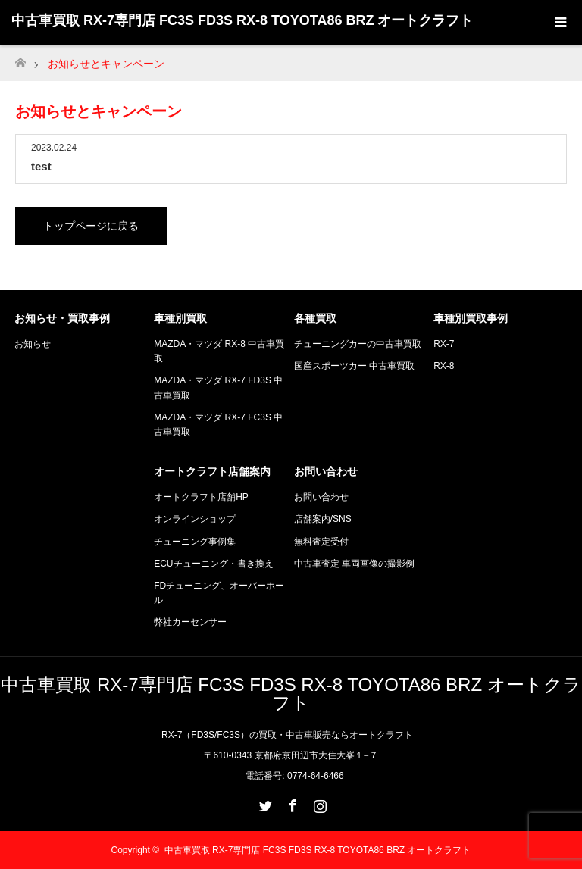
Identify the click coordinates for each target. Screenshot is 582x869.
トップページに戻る (91, 226)
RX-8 (443, 366)
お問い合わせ (321, 497)
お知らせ (32, 344)
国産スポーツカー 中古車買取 (354, 366)
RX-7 (443, 344)
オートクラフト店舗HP (201, 497)
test (41, 166)
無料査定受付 (321, 541)
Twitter (263, 803)
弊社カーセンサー (190, 622)
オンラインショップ (195, 519)
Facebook (291, 803)
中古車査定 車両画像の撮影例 (354, 563)
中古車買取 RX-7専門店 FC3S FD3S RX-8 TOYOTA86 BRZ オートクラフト (242, 20)
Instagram (318, 803)
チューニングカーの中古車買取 (357, 344)
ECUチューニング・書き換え (213, 563)
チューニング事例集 (195, 541)
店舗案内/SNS (323, 519)
